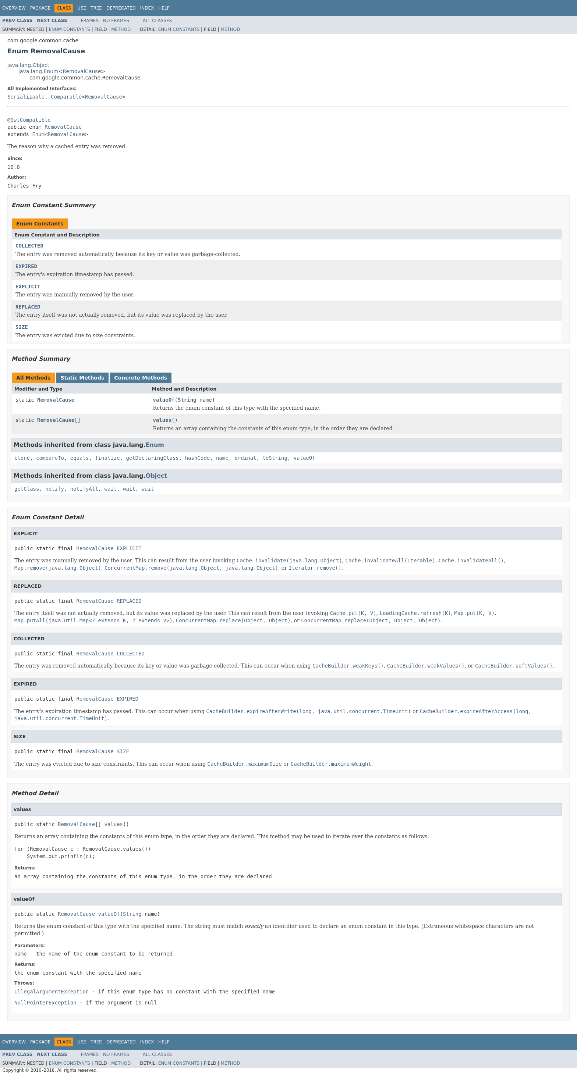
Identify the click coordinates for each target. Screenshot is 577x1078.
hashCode (197, 458)
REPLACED (27, 307)
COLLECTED (29, 246)
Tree (96, 8)
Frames (90, 20)
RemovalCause (82, 71)
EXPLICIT (27, 286)
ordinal (245, 458)
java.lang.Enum (38, 71)
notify (54, 489)
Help (164, 8)
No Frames (116, 20)
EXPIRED (26, 266)
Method (121, 29)
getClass (26, 489)
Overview (14, 8)
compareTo (50, 458)
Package (40, 8)
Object (156, 475)
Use (81, 8)
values (162, 420)
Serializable (26, 97)
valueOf (164, 400)
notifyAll (84, 489)
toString (274, 458)
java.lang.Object (28, 65)
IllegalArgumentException (51, 992)
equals (79, 458)
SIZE (21, 327)
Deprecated (121, 8)
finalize (107, 458)
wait (110, 489)
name (222, 458)
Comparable (66, 97)
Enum (38, 134)
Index (147, 8)
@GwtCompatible (29, 120)
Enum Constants (69, 29)
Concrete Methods (140, 378)
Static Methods (82, 378)
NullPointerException (45, 1003)
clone (22, 458)
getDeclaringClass (152, 458)
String (187, 400)
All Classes (157, 20)
